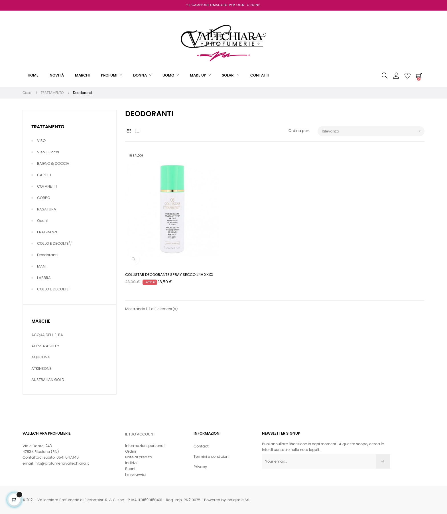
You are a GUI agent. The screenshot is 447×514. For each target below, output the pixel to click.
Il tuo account (140, 434)
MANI (41, 266)
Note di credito (138, 457)
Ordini (130, 451)
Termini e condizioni (211, 457)
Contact (201, 446)
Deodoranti (47, 255)
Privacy (200, 467)
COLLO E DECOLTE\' (54, 244)
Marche (40, 321)
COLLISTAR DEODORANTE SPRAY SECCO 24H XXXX (169, 275)
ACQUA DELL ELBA (47, 335)
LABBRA (44, 278)
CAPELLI (44, 175)
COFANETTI (47, 186)
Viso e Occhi (48, 152)
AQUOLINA (40, 357)
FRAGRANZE (47, 232)
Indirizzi (131, 463)
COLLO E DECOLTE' (53, 289)
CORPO (43, 198)
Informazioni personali (145, 446)
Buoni (130, 469)
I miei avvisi (135, 475)
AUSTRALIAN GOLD (47, 380)
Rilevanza (373, 131)
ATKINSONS (41, 369)
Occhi (42, 221)
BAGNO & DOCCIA (53, 164)
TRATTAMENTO (47, 127)
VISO (41, 141)
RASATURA (46, 209)
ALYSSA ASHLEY (45, 346)
